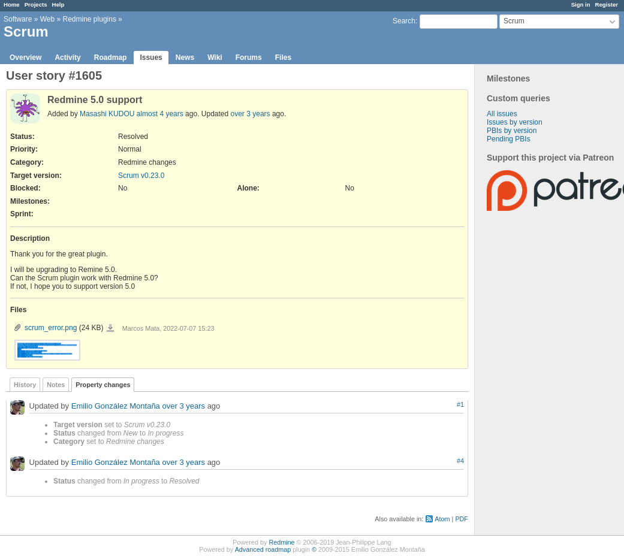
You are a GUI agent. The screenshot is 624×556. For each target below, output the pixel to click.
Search (404, 21)
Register (606, 4)
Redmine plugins (89, 19)
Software (18, 19)
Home (12, 4)
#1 (460, 404)
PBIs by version (511, 130)
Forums (249, 57)
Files (283, 57)
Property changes (103, 384)
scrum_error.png (51, 328)
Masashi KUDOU (107, 114)
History (25, 384)
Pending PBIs (508, 139)
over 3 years (250, 114)
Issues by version (514, 122)
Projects (36, 4)
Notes (56, 384)
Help (58, 4)
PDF (461, 518)
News (185, 57)
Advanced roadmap (263, 549)
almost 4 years (160, 114)
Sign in (580, 4)
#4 (460, 460)
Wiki (214, 57)
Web (47, 19)
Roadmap (110, 57)
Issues (151, 57)
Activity (67, 57)
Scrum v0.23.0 (141, 175)
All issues (502, 114)
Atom (442, 518)
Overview (25, 57)
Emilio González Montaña (115, 405)
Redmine (281, 542)
